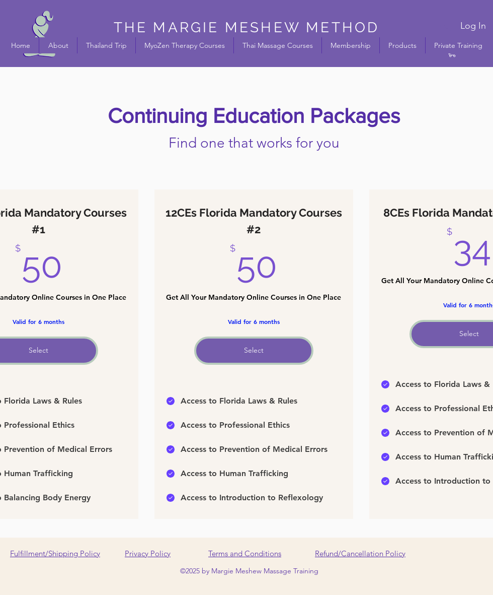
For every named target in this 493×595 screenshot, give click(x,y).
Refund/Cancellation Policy (360, 553)
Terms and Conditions (244, 553)
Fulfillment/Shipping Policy (55, 553)
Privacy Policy (148, 553)
